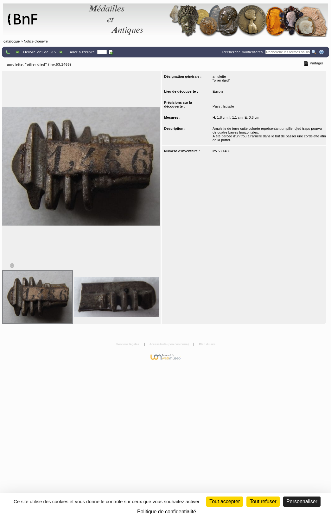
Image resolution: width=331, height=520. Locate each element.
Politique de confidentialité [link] (166, 511)
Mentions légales (128, 344)
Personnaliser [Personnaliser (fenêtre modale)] (301, 501)
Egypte (218, 91)
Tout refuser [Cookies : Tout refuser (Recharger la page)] (263, 501)
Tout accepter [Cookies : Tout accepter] (224, 501)
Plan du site (207, 344)
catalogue (11, 41)
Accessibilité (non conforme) (170, 344)
